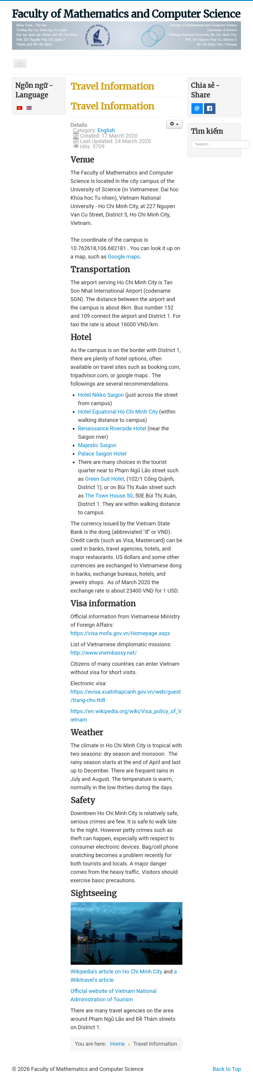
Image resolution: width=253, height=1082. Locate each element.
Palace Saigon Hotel (102, 453)
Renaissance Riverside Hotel (112, 428)
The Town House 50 (109, 495)
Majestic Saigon (97, 445)
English (106, 130)
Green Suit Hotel (104, 479)
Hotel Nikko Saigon (101, 395)
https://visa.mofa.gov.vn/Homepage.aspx (120, 633)
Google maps (124, 256)
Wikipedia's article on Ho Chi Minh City (116, 971)
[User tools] (174, 124)
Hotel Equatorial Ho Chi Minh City (118, 411)
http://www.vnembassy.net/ (104, 653)
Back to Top (227, 1069)
